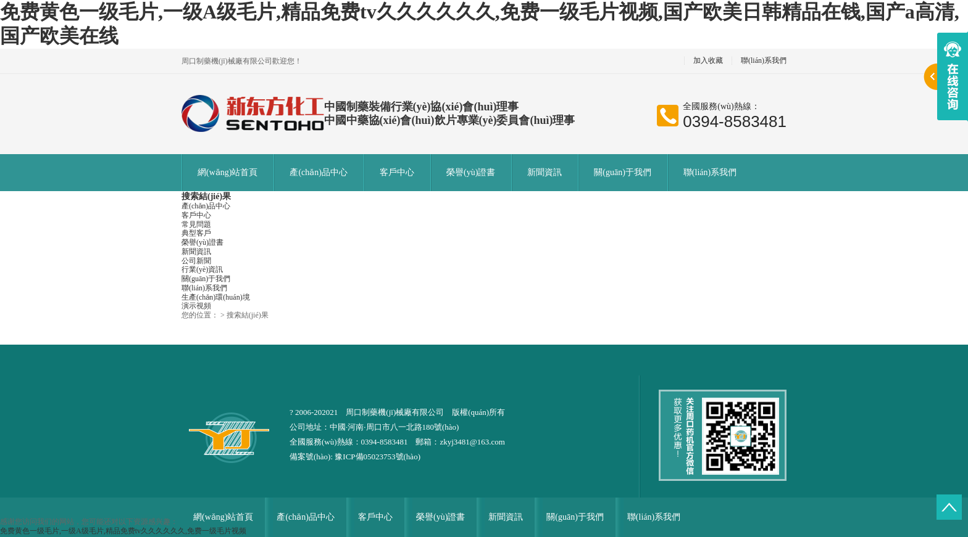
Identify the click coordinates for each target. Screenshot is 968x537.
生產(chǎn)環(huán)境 (216, 297)
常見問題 (196, 224)
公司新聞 (196, 260)
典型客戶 (196, 233)
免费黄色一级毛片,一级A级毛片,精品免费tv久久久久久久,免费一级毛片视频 (123, 531)
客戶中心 (397, 172)
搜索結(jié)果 (206, 196)
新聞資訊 (544, 172)
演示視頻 (196, 305)
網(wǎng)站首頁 (227, 172)
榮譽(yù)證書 (470, 172)
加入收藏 (708, 61)
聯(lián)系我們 (763, 61)
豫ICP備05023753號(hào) (377, 456)
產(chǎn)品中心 (319, 172)
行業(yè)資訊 (202, 269)
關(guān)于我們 (622, 172)
